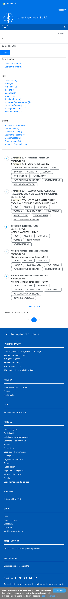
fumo (9, 83)
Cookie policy (9, 400)
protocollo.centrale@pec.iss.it (21, 376)
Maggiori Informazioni (49, 596)
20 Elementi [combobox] (34, 306)
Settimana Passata (15, 135)
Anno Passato (13, 141)
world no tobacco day (24, 184)
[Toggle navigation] (5, 27)
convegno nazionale (15, 108)
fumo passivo (12, 87)
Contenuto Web (13, 67)
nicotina (10, 90)
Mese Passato (13, 138)
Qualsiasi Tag (11, 80)
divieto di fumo (13, 111)
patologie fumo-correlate (18, 102)
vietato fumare (40, 215)
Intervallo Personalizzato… (17, 144)
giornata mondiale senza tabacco (30, 168)
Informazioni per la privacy (15, 393)
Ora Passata (12, 128)
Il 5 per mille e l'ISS (12, 505)
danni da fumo (13, 99)
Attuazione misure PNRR (15, 418)
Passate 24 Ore (13, 131)
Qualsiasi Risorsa (13, 63)
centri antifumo (13, 105)
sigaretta (10, 93)
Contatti (7, 397)
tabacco (10, 96)
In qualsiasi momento (15, 125)
